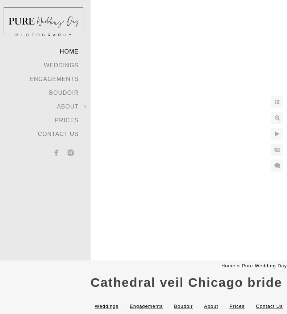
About (68, 106)
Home (69, 51)
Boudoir (64, 93)
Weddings (61, 65)
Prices (67, 120)
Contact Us (58, 134)
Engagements (54, 79)
